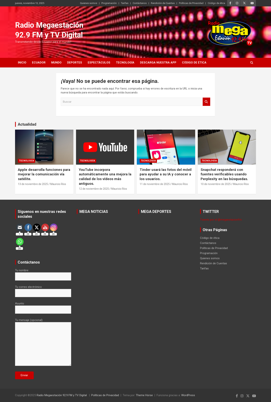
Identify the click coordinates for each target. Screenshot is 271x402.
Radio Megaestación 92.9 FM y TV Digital (62, 395)
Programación (109, 3)
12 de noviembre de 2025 (94, 188)
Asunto (43, 306)
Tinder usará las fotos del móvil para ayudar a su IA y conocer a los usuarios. (166, 174)
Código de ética (216, 3)
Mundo (56, 62)
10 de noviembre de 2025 (216, 184)
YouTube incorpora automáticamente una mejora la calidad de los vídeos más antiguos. (105, 176)
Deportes (74, 62)
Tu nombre (43, 273)
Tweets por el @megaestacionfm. (221, 219)
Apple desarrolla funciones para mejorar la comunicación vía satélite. (44, 174)
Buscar (206, 102)
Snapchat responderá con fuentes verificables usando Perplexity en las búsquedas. (224, 174)
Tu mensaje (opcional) (43, 342)
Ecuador (39, 62)
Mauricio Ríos (58, 184)
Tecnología (125, 62)
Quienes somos (88, 3)
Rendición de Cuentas (163, 3)
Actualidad (27, 124)
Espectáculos (99, 62)
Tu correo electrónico (43, 290)
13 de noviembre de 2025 (33, 184)
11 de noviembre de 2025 (155, 184)
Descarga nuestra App (158, 62)
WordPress (188, 395)
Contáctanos (140, 3)
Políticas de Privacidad (191, 3)
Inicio (22, 62)
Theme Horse (144, 395)
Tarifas (124, 3)
